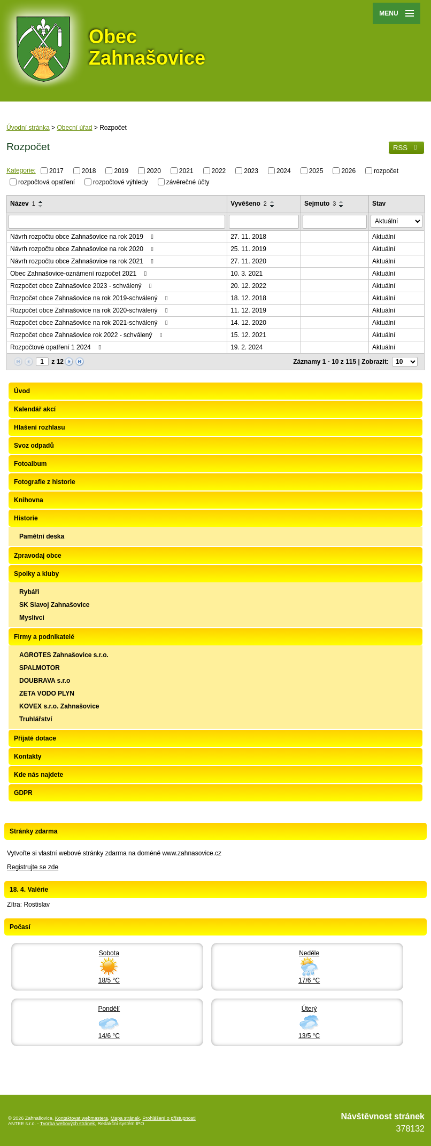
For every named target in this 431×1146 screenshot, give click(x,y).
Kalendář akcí (35, 409)
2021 (186, 171)
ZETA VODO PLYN (46, 693)
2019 (121, 171)
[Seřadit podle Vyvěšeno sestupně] (273, 206)
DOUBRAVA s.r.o (44, 680)
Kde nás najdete (38, 774)
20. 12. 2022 (248, 286)
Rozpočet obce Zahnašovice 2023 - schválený (82, 286)
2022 (219, 171)
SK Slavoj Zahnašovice (54, 605)
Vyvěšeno (248, 203)
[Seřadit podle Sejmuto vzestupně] (342, 202)
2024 (283, 171)
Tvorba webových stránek (67, 1123)
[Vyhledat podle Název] (117, 222)
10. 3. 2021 (246, 273)
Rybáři (29, 592)
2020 (154, 171)
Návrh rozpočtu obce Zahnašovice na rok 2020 (83, 249)
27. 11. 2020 (248, 261)
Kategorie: (21, 170)
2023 (251, 171)
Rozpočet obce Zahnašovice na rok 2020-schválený (90, 310)
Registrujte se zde (32, 867)
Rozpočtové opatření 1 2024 (57, 347)
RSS (406, 148)
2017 (56, 171)
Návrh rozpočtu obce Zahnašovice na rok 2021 (83, 261)
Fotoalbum (30, 463)
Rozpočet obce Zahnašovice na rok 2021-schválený (90, 322)
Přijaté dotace (35, 738)
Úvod (22, 391)
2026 (348, 171)
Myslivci (31, 617)
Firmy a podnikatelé (44, 637)
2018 (89, 171)
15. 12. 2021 (248, 335)
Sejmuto (320, 203)
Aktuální (383, 236)
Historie (26, 518)
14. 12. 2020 (248, 322)
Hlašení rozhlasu (39, 427)
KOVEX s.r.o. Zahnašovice (59, 706)
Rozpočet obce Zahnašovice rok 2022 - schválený (87, 335)
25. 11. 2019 (248, 249)
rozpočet (386, 171)
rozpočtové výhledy (120, 181)
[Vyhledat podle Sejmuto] (335, 222)
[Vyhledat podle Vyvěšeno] (264, 222)
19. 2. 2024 (246, 347)
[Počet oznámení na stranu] (405, 362)
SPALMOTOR (39, 668)
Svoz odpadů (34, 445)
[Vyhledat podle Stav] (396, 221)
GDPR (23, 793)
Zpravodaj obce (37, 555)
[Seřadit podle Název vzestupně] (41, 202)
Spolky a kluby (36, 574)
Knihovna (28, 500)
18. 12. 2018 (248, 298)
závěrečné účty (188, 181)
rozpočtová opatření (46, 181)
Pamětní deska (41, 536)
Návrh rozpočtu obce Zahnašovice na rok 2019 (83, 236)
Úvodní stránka (28, 127)
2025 (316, 171)
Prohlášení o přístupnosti (169, 1118)
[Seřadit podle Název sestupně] (41, 206)
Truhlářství (35, 719)
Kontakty (27, 756)
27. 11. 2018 (248, 236)
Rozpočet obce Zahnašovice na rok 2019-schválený (90, 298)
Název (22, 203)
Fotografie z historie (44, 482)
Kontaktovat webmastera (81, 1118)
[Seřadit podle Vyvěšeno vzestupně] (273, 202)
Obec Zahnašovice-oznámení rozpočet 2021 (79, 273)
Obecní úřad (74, 127)
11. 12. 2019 (248, 310)
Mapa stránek (125, 1118)
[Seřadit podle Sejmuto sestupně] (342, 206)
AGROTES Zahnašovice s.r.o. (64, 655)
